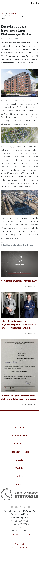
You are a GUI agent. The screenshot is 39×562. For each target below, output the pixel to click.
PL (32, 3)
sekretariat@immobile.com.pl (19, 534)
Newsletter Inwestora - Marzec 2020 (19, 280)
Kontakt (19, 484)
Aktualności (13, 13)
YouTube (19, 468)
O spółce (19, 427)
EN (37, 3)
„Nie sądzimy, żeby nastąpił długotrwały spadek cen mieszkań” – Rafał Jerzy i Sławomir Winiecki (18, 324)
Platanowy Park (12, 245)
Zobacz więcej (28, 286)
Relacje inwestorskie (19, 452)
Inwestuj (20, 460)
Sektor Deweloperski (25, 245)
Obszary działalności (19, 435)
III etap (3, 245)
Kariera (19, 476)
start (2, 13)
